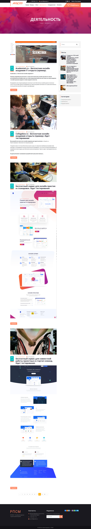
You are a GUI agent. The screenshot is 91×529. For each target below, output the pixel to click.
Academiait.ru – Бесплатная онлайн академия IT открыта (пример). (33, 69)
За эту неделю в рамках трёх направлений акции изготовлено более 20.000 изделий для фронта (72, 69)
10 (44, 493)
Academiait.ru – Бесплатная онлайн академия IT (21, 73)
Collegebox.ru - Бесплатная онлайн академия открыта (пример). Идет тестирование (33, 135)
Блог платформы (31, 66)
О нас (36, 4)
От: (20, 66)
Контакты (59, 4)
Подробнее (13, 89)
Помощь (32, 4)
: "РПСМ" (51, 527)
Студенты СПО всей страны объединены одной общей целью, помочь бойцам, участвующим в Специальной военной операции (72, 59)
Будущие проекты (65, 103)
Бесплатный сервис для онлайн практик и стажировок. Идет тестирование (36, 187)
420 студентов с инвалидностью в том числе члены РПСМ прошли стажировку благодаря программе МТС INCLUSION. (72, 79)
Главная (27, 4)
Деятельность (43, 4)
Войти (73, 1)
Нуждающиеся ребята (66, 99)
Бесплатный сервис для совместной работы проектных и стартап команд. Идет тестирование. (34, 360)
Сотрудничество (51, 4)
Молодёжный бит (72, 86)
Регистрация (78, 1)
